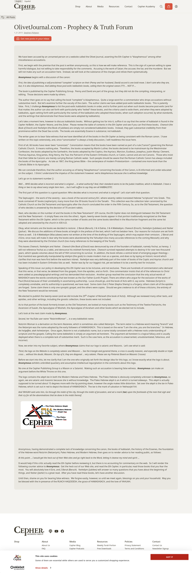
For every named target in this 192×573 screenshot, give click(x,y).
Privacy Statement (133, 545)
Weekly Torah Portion (106, 545)
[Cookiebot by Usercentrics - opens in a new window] (17, 568)
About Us (46, 545)
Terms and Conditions (134, 548)
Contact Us (157, 545)
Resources (114, 6)
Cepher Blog (74, 545)
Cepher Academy (146, 6)
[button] (161, 6)
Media (100, 6)
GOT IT (169, 557)
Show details (41, 568)
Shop (77, 6)
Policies (128, 541)
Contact (128, 6)
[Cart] (168, 6)
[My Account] (176, 6)
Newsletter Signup (160, 548)
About (89, 6)
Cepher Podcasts (76, 548)
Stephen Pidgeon (31, 32)
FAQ (43, 548)
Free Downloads (104, 548)
